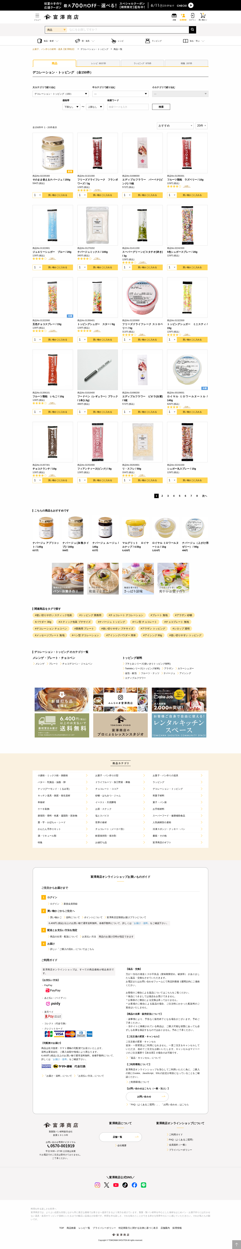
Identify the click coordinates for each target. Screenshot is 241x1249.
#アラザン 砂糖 (183, 615)
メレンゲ (39, 663)
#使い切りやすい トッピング (185, 635)
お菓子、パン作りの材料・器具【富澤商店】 (54, 49)
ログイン (53, 903)
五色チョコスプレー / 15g (47, 324)
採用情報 (177, 1228)
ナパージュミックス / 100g (92, 251)
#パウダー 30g (43, 621)
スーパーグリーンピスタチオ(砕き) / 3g (142, 253)
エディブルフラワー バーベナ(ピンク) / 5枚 (142, 181)
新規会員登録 (69, 903)
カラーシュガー (184, 668)
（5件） (142, 334)
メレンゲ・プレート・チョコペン (54, 657)
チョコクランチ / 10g (44, 468)
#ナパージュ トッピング (111, 621)
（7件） (97, 258)
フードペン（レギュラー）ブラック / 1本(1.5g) (97, 398)
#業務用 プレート (84, 628)
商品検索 (71, 1228)
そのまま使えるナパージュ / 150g (51, 179)
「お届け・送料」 (141, 923)
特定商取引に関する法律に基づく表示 (138, 1228)
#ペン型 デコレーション (85, 635)
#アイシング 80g (152, 635)
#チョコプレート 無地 (176, 621)
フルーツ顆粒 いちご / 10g (48, 396)
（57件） (97, 190)
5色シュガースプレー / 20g (182, 251)
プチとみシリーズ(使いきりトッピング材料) (146, 663)
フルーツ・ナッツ (148, 673)
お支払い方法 (87, 936)
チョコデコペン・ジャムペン (75, 663)
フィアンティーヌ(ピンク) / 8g (94, 468)
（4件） (187, 186)
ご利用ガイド (174, 1134)
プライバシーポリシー (179, 1150)
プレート (52, 663)
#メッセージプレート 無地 (50, 635)
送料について (71, 917)
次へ (204, 495)
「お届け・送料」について (56, 1075)
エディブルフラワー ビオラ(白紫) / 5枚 (142, 398)
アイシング (184, 673)
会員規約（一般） (177, 1144)
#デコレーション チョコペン (51, 628)
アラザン (167, 668)
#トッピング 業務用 (90, 615)
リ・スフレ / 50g (131, 468)
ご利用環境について (137, 1082)
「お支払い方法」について (88, 1075)
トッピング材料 (132, 657)
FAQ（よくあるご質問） (180, 1139)
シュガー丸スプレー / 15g (181, 468)
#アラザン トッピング (153, 628)
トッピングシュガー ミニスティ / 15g (187, 326)
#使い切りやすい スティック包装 (53, 615)
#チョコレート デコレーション (126, 615)
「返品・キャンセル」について (143, 1058)
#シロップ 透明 (181, 628)
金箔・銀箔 (129, 673)
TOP (61, 1228)
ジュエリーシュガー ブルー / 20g (52, 251)
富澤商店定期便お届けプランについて (125, 917)
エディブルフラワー (134, 678)
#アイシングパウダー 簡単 (121, 635)
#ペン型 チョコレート (144, 621)
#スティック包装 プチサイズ (75, 621)
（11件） (52, 331)
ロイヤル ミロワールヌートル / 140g (187, 398)
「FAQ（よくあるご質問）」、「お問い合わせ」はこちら (157, 1104)
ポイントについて (92, 917)
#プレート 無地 (159, 615)
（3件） (52, 258)
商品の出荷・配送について (62, 936)
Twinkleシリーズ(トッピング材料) (141, 668)
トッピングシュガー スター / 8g (96, 324)
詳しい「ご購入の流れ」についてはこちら (70, 949)
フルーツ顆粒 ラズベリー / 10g (185, 179)
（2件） (142, 475)
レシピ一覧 (84, 1228)
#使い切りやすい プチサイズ (117, 628)
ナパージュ (168, 673)
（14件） (142, 262)
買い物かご (54, 917)
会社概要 (121, 1145)
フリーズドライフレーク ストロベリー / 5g (142, 326)
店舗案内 (165, 1228)
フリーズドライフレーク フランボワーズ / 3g (97, 181)
